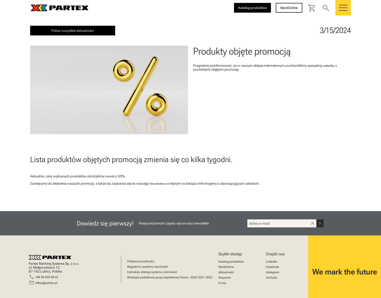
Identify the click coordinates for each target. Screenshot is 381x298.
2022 (209, 277)
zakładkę (329, 65)
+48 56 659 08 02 (46, 277)
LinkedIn (271, 261)
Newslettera (158, 183)
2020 (193, 277)
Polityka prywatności (140, 261)
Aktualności (226, 272)
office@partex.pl (46, 283)
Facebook (272, 267)
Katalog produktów (231, 261)
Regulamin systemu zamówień (147, 266)
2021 (201, 277)
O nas (222, 283)
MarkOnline (226, 267)
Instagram (272, 272)
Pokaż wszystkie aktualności (73, 31)
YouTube (271, 277)
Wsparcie (224, 277)
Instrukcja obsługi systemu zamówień (152, 272)
